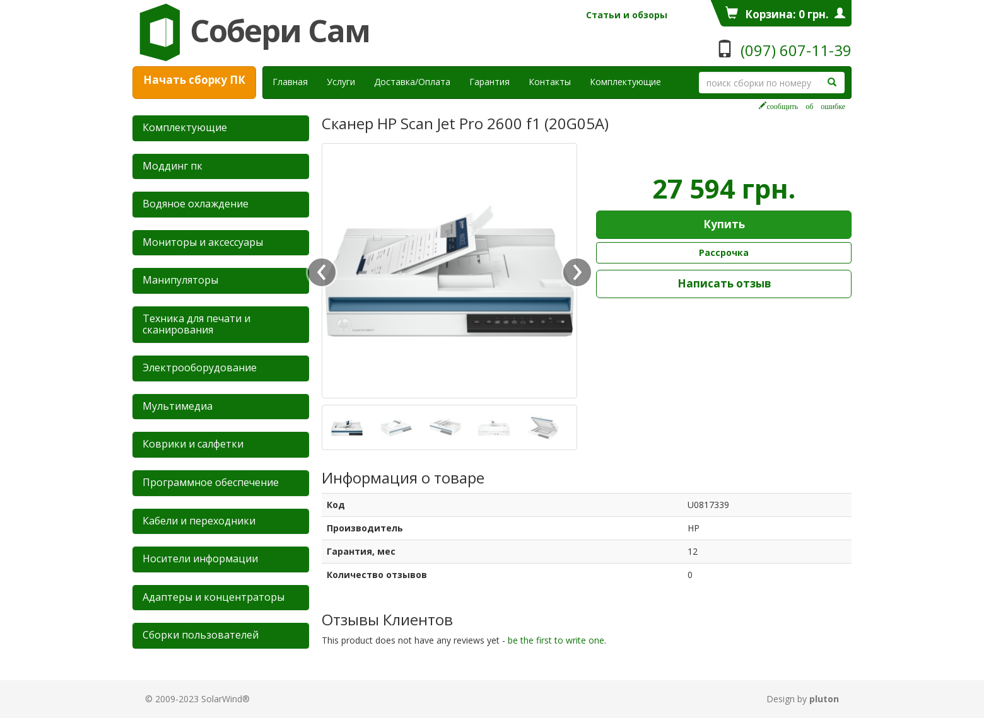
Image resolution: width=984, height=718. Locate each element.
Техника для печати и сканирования (196, 324)
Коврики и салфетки (193, 444)
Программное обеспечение (211, 482)
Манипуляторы (180, 280)
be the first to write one (556, 640)
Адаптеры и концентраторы (213, 597)
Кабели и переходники (199, 521)
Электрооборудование (200, 367)
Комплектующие (625, 82)
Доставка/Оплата (412, 82)
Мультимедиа (178, 406)
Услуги (346, 81)
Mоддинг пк (172, 166)
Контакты (550, 82)
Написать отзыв (724, 283)
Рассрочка (724, 252)
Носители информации (200, 558)
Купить (724, 224)
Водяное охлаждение (196, 204)
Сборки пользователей (201, 635)
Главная (290, 82)
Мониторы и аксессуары (203, 242)
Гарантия (489, 82)
